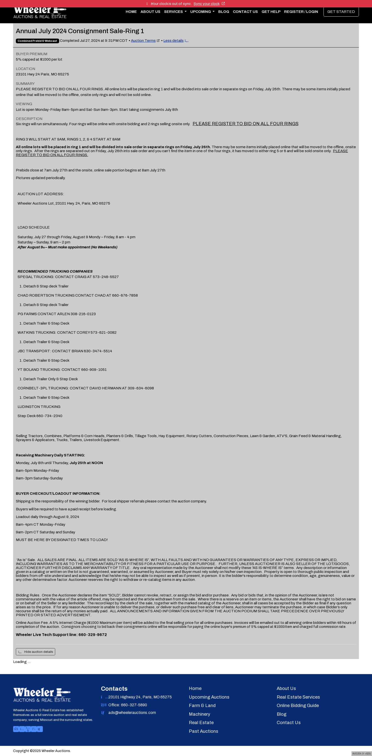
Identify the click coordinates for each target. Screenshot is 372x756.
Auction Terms (143, 41)
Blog (223, 12)
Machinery (199, 714)
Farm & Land (202, 705)
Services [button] (174, 12)
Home (131, 12)
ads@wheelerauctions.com (132, 712)
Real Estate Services (298, 697)
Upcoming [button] (201, 12)
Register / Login (301, 12)
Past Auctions (203, 731)
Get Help (271, 12)
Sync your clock (209, 4)
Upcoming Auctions (209, 697)
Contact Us (245, 12)
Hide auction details (35, 652)
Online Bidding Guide (298, 705)
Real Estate (201, 722)
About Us (150, 12)
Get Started (341, 12)
